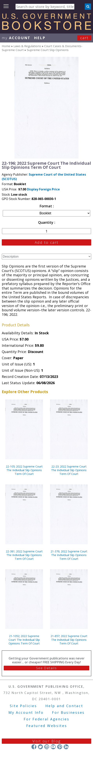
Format (46, 206)
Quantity (46, 222)
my (16, 37)
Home (6, 46)
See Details (46, 668)
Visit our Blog (46, 741)
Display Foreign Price (43, 189)
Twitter (40, 746)
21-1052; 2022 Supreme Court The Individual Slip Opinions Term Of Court (24, 639)
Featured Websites (46, 725)
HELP (40, 37)
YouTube (53, 746)
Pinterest (59, 746)
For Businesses (68, 712)
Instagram (46, 746)
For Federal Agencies (46, 719)
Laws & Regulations (27, 46)
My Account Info (26, 712)
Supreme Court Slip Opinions (48, 50)
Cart (84, 37)
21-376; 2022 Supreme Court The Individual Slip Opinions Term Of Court (69, 555)
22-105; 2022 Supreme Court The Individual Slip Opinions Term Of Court (24, 470)
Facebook (33, 746)
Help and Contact (64, 705)
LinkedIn (66, 746)
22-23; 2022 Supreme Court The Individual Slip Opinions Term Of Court (69, 470)
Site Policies (23, 705)
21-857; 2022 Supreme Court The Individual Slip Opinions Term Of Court (69, 639)
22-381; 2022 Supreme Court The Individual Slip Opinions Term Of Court (24, 555)
